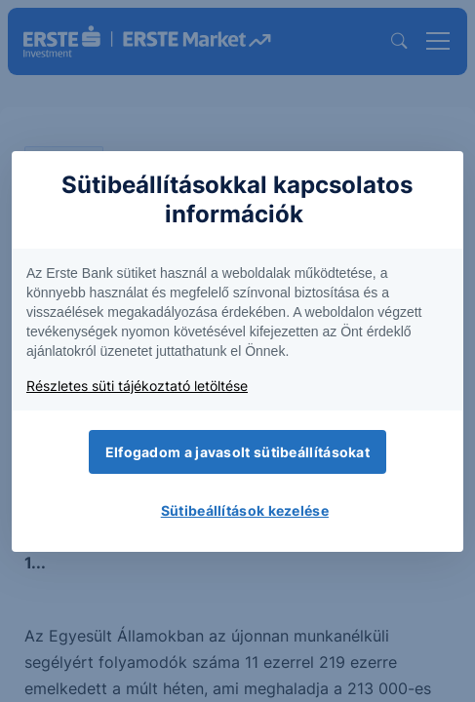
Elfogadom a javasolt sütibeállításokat (237, 452)
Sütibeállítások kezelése (245, 510)
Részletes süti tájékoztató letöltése (137, 385)
